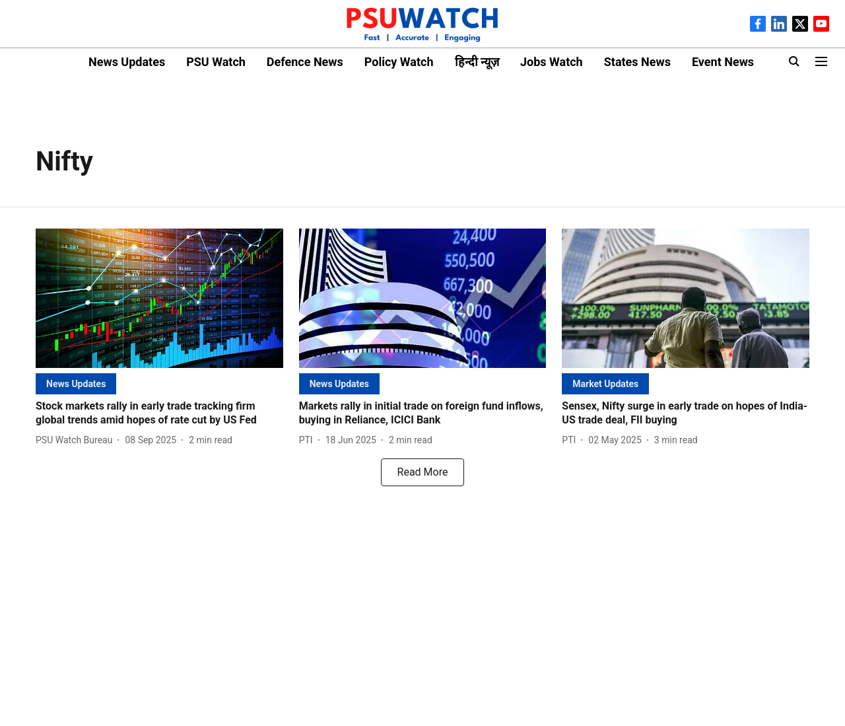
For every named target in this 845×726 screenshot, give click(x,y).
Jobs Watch (551, 62)
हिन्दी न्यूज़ (477, 62)
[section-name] (76, 383)
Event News (723, 62)
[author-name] (77, 440)
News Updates (126, 62)
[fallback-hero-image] (159, 298)
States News (637, 62)
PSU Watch (216, 62)
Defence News (305, 62)
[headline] (159, 413)
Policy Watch (399, 62)
